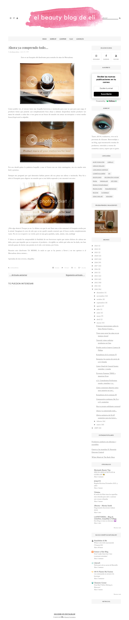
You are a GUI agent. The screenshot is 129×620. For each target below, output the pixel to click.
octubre (99, 299)
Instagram (96, 57)
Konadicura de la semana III (106, 395)
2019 (96, 259)
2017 (96, 266)
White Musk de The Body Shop (103, 457)
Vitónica (97, 492)
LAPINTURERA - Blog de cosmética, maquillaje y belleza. (105, 518)
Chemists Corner (100, 583)
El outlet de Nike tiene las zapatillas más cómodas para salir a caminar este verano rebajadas (105, 496)
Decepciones (97, 177)
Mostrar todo (117, 528)
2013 (96, 279)
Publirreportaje (110, 188)
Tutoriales (105, 192)
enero (99, 424)
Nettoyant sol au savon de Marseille (106, 565)
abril (98, 319)
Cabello (110, 162)
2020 (96, 256)
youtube (116, 57)
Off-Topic (114, 181)
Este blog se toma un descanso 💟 (105, 521)
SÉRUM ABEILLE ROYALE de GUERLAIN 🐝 (104, 473)
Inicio (44, 39)
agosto (99, 306)
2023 (96, 246)
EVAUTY (97, 481)
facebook (106, 57)
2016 (96, 269)
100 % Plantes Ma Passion (103, 572)
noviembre (101, 296)
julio (98, 309)
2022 (96, 249)
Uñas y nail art (98, 196)
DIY (109, 173)
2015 (96, 272)
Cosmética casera (99, 173)
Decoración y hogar (111, 177)
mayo (99, 316)
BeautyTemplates (70, 617)
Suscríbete (106, 94)
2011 (96, 286)
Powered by (106, 101)
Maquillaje (104, 181)
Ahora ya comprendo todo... (106, 411)
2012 (96, 282)
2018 (96, 262)
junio (98, 313)
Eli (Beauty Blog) (14, 52)
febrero (99, 421)
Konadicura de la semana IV (106, 354)
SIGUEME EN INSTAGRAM (64, 614)
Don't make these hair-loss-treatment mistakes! (103, 555)
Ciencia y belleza (98, 166)
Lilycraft (97, 563)
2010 (96, 289)
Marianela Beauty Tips (102, 470)
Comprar (62, 39)
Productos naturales (100, 185)
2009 (96, 428)
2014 (96, 276)
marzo (99, 323)
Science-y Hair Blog (101, 552)
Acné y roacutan (98, 162)
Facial (95, 181)
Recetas (95, 192)
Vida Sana (109, 196)
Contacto (80, 39)
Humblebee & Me (100, 541)
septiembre (101, 303)
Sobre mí (53, 39)
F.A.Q (71, 39)
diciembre (100, 292)
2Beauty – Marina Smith (103, 506)
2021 (96, 252)
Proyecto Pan (97, 188)
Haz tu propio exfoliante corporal (108, 406)
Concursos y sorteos (100, 169)
